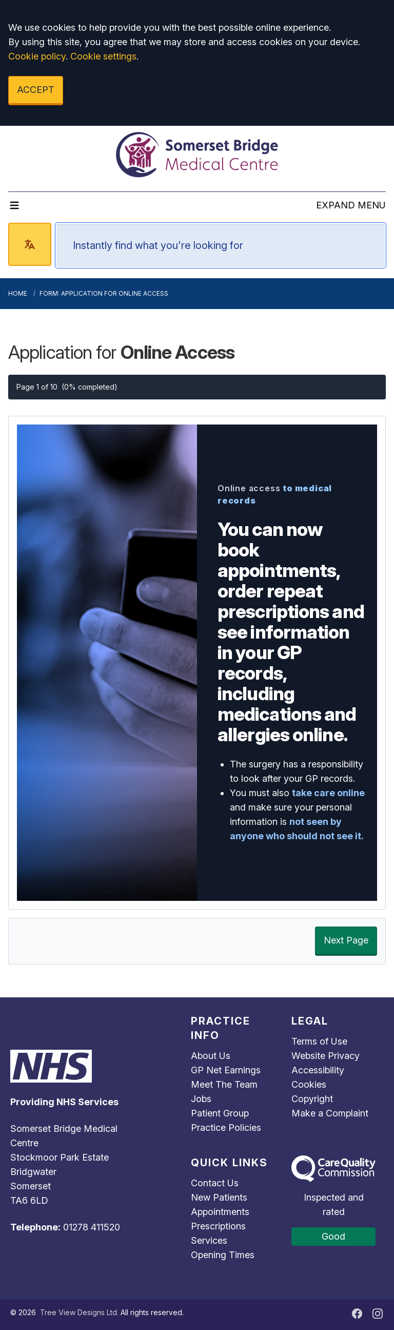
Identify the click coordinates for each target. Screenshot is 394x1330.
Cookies (308, 1084)
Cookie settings (103, 56)
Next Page (346, 940)
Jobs (201, 1098)
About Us (210, 1055)
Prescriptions (218, 1226)
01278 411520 (91, 1227)
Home (17, 293)
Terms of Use (319, 1041)
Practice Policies (226, 1127)
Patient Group (220, 1113)
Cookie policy (37, 56)
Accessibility (317, 1070)
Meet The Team (224, 1084)
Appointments (220, 1211)
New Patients (219, 1197)
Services (209, 1240)
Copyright (312, 1098)
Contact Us (215, 1183)
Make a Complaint (329, 1113)
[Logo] (197, 154)
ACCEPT (35, 89)
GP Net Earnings (226, 1070)
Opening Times (222, 1254)
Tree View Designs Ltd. (79, 1312)
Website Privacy (325, 1055)
